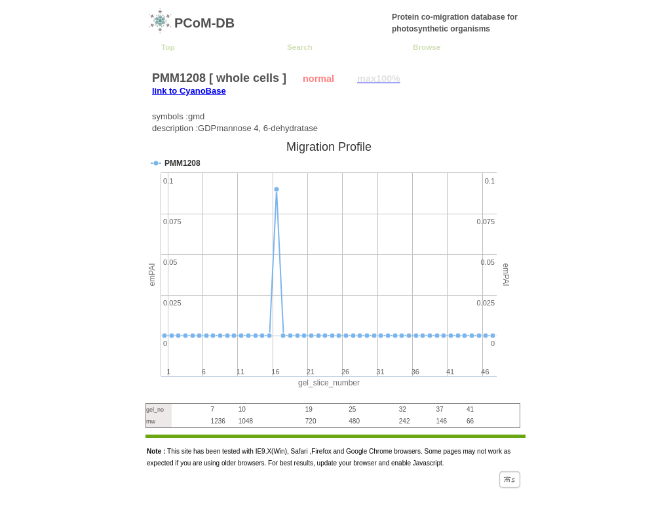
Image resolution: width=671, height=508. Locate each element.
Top (168, 47)
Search (300, 47)
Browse (426, 47)
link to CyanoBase (189, 91)
